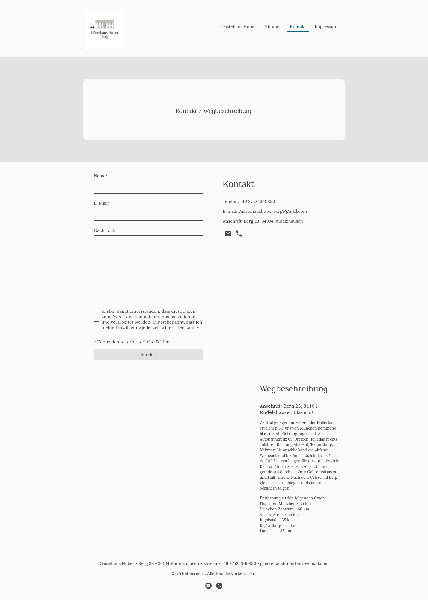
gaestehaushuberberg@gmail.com (272, 211)
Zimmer (273, 26)
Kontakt (298, 26)
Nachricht (104, 230)
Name (101, 175)
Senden (148, 354)
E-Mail (102, 203)
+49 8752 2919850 (257, 201)
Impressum (326, 26)
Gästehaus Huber (238, 26)
